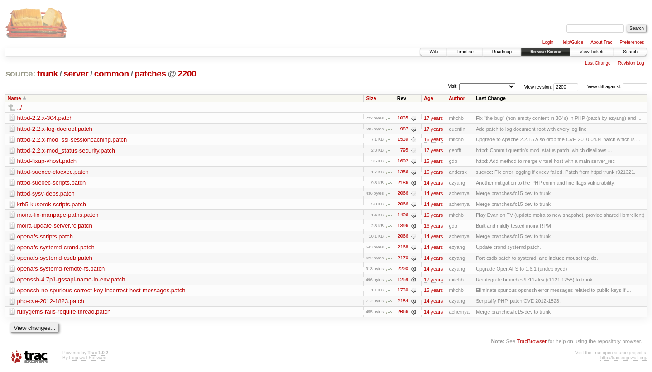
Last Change (598, 63)
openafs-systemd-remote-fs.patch (61, 270)
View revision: (538, 86)
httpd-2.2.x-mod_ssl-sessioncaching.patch (72, 139)
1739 (402, 292)
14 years (433, 183)
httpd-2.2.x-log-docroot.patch (54, 128)
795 (404, 150)
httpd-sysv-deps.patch (46, 194)
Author (457, 98)
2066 (402, 194)
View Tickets (592, 51)
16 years (433, 140)
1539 (402, 139)
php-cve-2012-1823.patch (50, 302)
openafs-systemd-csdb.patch (54, 259)
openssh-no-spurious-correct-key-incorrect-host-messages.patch (101, 291)
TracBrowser (532, 343)
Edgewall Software (87, 359)
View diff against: (617, 86)
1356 (402, 172)
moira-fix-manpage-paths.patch (58, 215)
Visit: (453, 86)
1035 (402, 118)
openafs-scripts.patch (45, 237)
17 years (433, 118)
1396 (402, 226)
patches (150, 73)
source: (20, 73)
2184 (402, 302)
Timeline (464, 51)
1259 (402, 281)
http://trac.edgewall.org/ (623, 359)
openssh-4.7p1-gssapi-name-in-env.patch (71, 280)
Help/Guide (572, 42)
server (75, 73)
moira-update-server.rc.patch (54, 226)
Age (428, 98)
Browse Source (545, 51)
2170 (402, 259)
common (111, 73)
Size (371, 98)
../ (19, 107)
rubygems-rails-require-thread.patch (64, 313)
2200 (187, 73)
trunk (47, 73)
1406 (402, 215)
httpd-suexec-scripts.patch (51, 183)
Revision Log (631, 63)
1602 (402, 161)
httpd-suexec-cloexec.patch (53, 172)
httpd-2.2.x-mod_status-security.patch (66, 150)
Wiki (433, 51)
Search (630, 51)
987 (404, 129)
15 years (433, 161)
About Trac (601, 42)
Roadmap (502, 51)
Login (547, 42)
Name (14, 98)
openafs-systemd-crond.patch (56, 248)
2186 (402, 183)
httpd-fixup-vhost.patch (47, 161)
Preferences (632, 42)
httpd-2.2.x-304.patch (45, 117)
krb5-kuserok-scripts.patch (51, 204)
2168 (402, 248)
